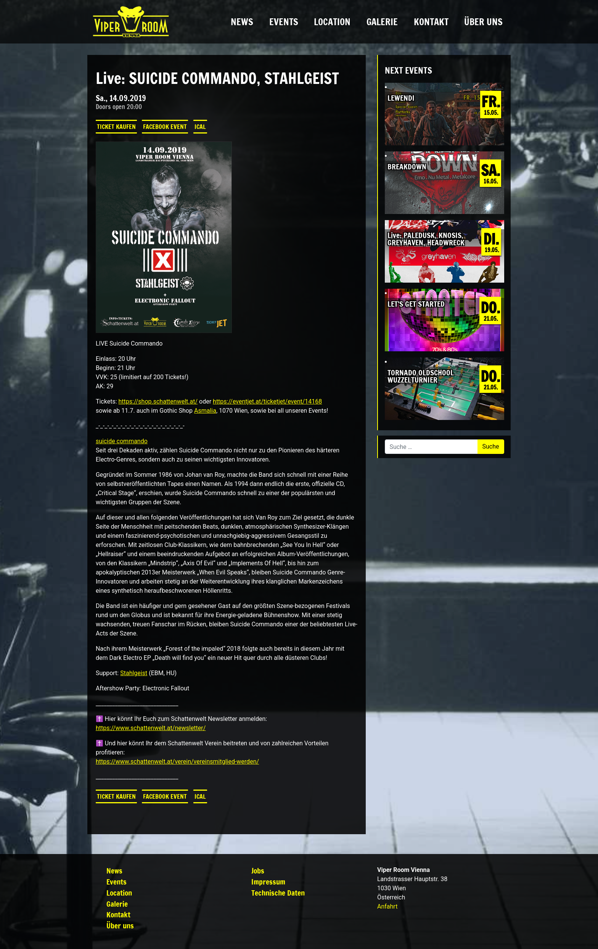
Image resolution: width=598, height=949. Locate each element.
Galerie (382, 21)
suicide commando (122, 441)
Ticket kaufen (116, 126)
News (242, 21)
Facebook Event (165, 126)
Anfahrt (387, 906)
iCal (200, 126)
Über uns (483, 21)
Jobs (257, 870)
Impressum (268, 882)
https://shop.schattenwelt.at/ (158, 401)
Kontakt (431, 21)
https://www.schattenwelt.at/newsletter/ (151, 728)
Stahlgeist (133, 673)
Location (332, 21)
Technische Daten (278, 893)
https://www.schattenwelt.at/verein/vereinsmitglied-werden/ (177, 761)
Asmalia (205, 410)
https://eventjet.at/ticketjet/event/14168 (267, 401)
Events (283, 21)
